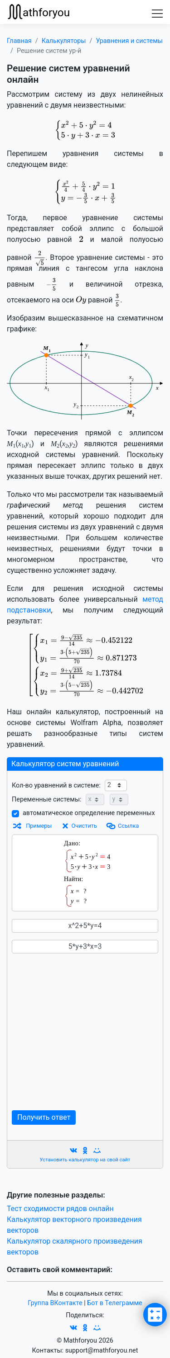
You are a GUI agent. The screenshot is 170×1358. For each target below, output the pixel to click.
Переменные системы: (47, 799)
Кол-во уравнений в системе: (56, 785)
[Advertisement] (85, 1032)
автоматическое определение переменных (89, 813)
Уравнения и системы (129, 41)
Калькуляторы (64, 41)
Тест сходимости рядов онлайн (60, 1208)
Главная (19, 41)
